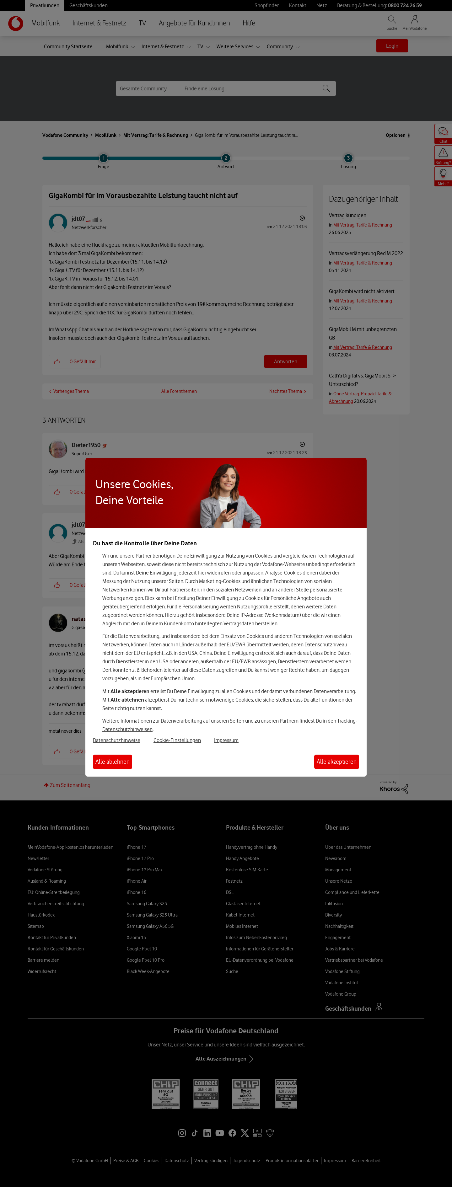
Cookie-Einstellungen (177, 740)
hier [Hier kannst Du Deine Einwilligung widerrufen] (202, 572)
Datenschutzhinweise (116, 740)
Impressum (226, 740)
